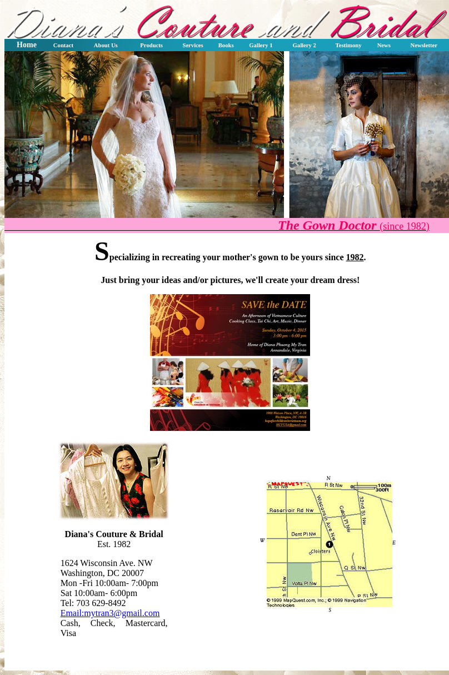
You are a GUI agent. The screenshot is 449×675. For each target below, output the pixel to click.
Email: (110, 613)
